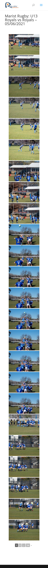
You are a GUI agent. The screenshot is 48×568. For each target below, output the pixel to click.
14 (28, 545)
